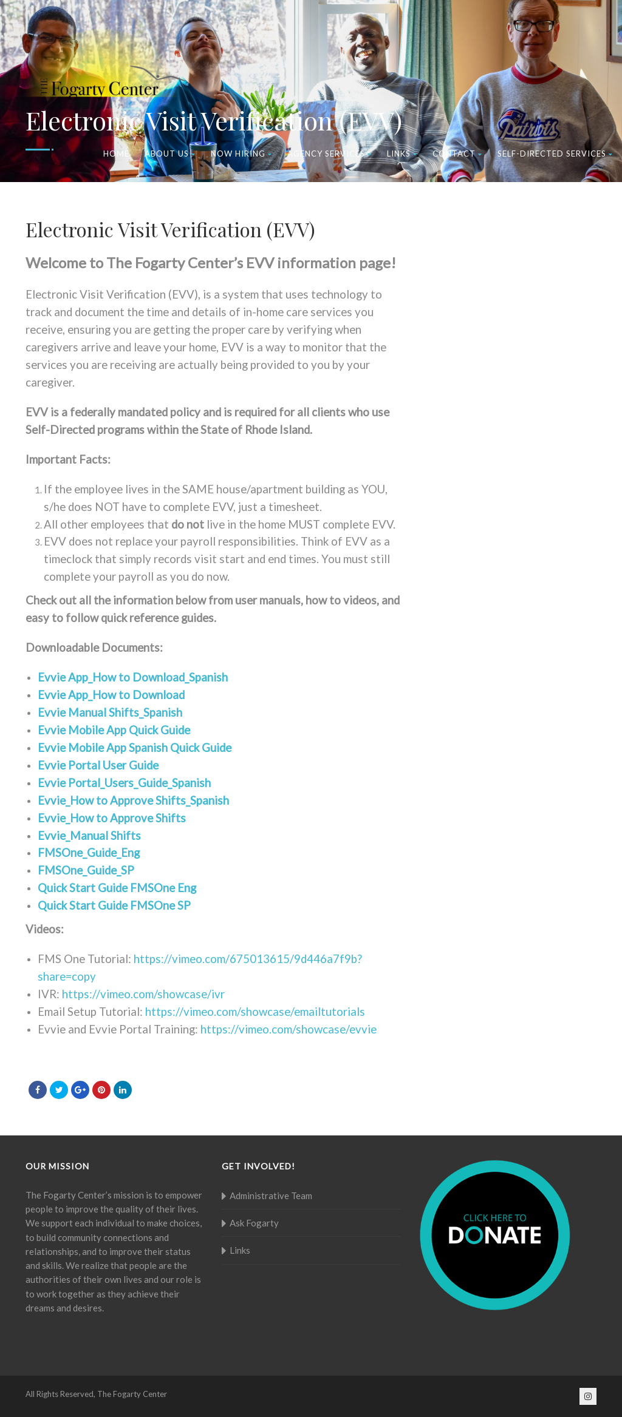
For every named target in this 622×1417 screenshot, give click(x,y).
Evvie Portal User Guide (98, 765)
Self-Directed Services (555, 153)
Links (402, 153)
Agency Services (329, 153)
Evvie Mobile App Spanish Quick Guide (134, 747)
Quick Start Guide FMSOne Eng (117, 888)
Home (116, 153)
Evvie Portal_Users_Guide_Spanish (124, 783)
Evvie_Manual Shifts (89, 835)
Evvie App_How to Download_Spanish (133, 677)
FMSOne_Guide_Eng (89, 852)
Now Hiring (241, 153)
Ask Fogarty (254, 1222)
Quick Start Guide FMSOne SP (114, 905)
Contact (457, 153)
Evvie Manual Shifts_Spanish (110, 712)
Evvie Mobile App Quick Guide (114, 730)
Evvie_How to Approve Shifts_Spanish (133, 800)
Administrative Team (271, 1195)
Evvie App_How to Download (111, 695)
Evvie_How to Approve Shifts (112, 818)
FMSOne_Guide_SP (86, 870)
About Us (170, 153)
